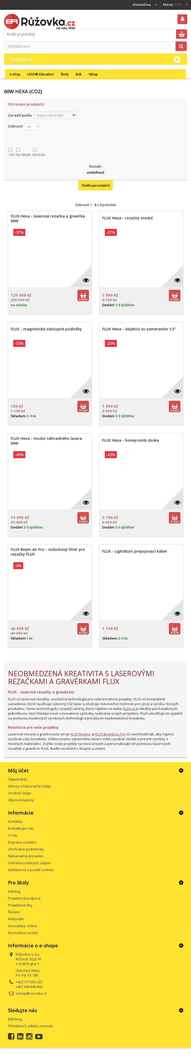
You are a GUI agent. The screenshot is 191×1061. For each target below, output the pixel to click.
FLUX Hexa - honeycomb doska (130, 440)
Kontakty (15, 821)
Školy (65, 74)
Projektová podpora (24, 898)
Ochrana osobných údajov (29, 862)
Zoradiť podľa (20, 115)
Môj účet (18, 770)
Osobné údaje (19, 793)
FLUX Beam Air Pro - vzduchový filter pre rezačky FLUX (48, 552)
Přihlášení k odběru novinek (30, 1026)
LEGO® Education (40, 74)
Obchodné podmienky (26, 849)
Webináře (16, 919)
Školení (14, 912)
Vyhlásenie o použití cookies (31, 869)
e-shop (15, 74)
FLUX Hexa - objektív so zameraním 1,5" (139, 329)
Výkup (93, 74)
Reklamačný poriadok (25, 856)
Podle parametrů (95, 185)
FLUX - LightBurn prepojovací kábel (134, 551)
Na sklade (23, 154)
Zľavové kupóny (21, 800)
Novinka (38, 154)
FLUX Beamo (80, 734)
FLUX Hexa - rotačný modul (127, 218)
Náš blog (15, 1019)
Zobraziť (15, 126)
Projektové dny (20, 905)
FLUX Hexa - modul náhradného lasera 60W (46, 441)
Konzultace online (22, 925)
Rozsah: (95, 166)
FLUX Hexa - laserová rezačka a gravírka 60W (48, 218)
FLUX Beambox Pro (110, 734)
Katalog (14, 891)
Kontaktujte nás (21, 828)
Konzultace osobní (23, 932)
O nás (13, 835)
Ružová (129, 708)
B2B (78, 74)
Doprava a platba (22, 842)
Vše (12, 154)
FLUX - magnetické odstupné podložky (46, 329)
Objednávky (18, 779)
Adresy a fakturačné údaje (29, 786)
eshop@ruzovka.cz (31, 993)
